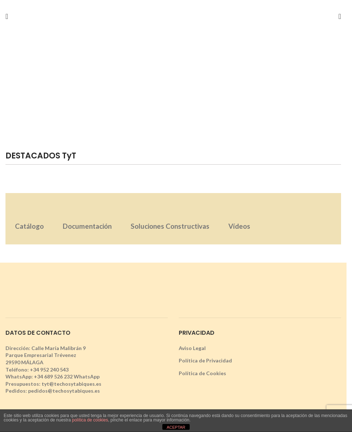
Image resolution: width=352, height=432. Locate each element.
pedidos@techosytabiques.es (64, 391)
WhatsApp (87, 376)
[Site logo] (173, 16)
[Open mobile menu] (7, 16)
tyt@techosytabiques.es (71, 384)
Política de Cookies (202, 373)
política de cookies (90, 420)
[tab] (29, 218)
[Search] (340, 16)
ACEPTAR (176, 427)
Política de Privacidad (205, 360)
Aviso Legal (192, 348)
